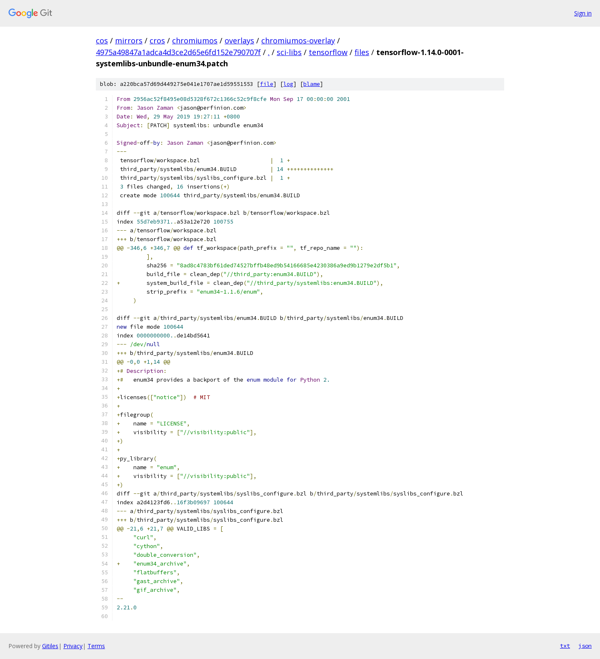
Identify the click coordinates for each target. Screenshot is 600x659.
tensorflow (328, 52)
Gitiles (50, 646)
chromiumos (195, 40)
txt (565, 645)
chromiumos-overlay (298, 40)
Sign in (583, 13)
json (585, 645)
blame (311, 84)
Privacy (72, 646)
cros (157, 40)
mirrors (128, 40)
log (288, 84)
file (266, 84)
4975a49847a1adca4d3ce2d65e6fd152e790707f (178, 52)
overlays (239, 40)
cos (102, 40)
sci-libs (289, 52)
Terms (96, 646)
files (362, 52)
